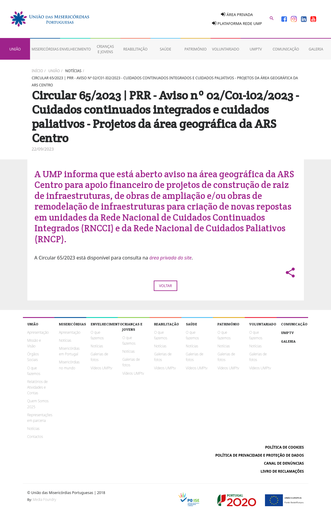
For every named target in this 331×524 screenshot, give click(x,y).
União (54, 70)
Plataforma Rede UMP (237, 23)
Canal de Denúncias (284, 463)
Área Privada (237, 14)
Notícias (73, 70)
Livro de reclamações (282, 471)
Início (37, 70)
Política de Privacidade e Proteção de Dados (259, 455)
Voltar (165, 285)
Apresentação (38, 332)
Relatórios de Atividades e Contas (37, 387)
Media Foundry (44, 499)
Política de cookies (284, 447)
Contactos (35, 436)
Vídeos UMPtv (101, 368)
